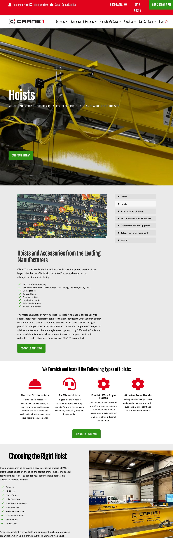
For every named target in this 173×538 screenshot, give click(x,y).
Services (60, 22)
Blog (161, 22)
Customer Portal (21, 5)
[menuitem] (135, 196)
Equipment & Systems (82, 22)
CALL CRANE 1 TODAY (21, 155)
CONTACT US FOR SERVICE (31, 348)
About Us (128, 22)
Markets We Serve (109, 22)
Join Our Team (146, 22)
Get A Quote (137, 7)
